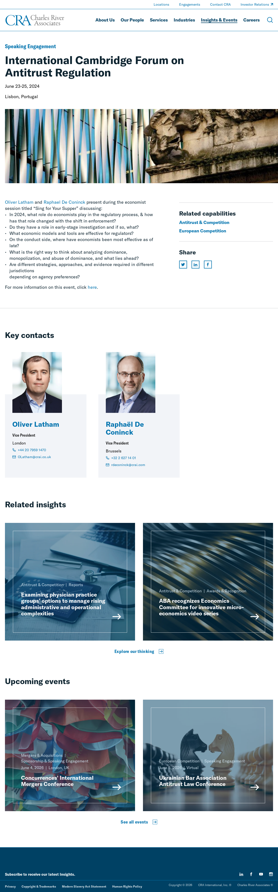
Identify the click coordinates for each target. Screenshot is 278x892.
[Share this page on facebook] (208, 264)
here (92, 287)
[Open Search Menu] (270, 20)
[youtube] (261, 874)
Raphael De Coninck (64, 202)
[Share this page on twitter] (183, 264)
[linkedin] (241, 874)
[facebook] (251, 874)
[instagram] (271, 874)
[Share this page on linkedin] (195, 264)
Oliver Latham (19, 202)
